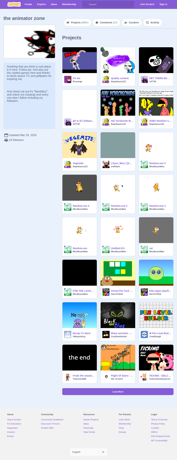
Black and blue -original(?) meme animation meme (122, 333)
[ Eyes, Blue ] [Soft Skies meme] (122, 163)
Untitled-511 (118, 248)
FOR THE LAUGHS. (84, 290)
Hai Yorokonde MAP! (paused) (122, 120)
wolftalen (115, 166)
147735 (152, 81)
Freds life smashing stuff (84, 375)
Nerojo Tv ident (81, 333)
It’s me (76, 78)
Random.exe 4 (81, 205)
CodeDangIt (155, 336)
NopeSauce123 (118, 81)
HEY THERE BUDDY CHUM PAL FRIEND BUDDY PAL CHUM (160, 78)
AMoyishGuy (79, 336)
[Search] (85, 4)
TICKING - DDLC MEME (160, 375)
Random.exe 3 (157, 205)
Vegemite (78, 163)
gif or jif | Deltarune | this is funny (84, 120)
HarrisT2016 (117, 294)
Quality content (120, 78)
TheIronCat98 (79, 379)
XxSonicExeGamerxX (159, 379)
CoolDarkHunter (119, 336)
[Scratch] (14, 4)
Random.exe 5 (157, 163)
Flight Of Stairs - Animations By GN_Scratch (122, 375)
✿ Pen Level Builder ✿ (160, 333)
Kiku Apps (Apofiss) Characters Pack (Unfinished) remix (160, 290)
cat (151, 248)
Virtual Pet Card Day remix (122, 290)
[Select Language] (88, 452)
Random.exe (80, 248)
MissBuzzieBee (156, 166)
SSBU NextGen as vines (160, 120)
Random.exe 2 (119, 205)
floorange (77, 81)
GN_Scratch (117, 379)
